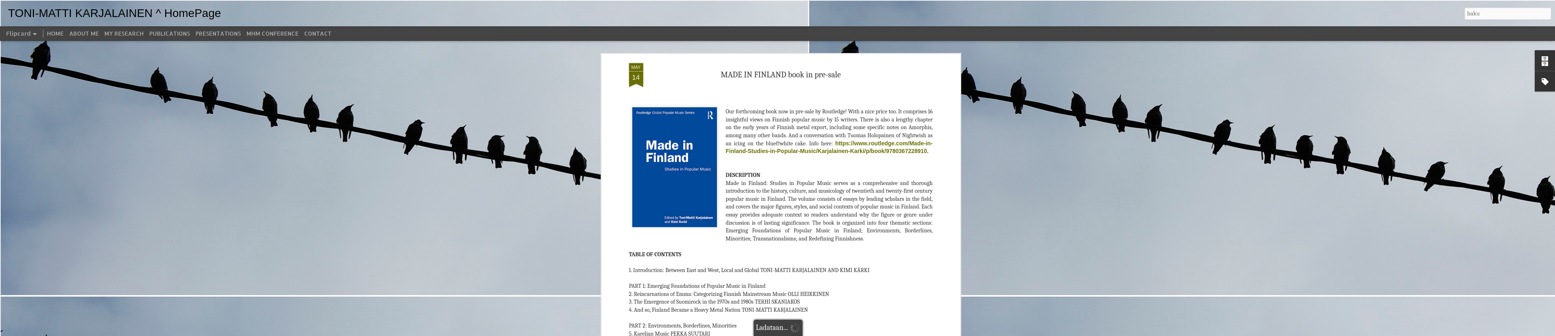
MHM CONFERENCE (272, 33)
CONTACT (317, 33)
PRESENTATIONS (218, 33)
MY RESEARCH (124, 33)
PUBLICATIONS (169, 33)
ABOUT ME (84, 33)
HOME (55, 33)
